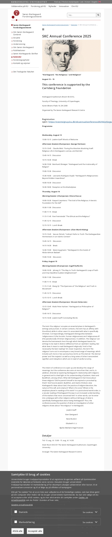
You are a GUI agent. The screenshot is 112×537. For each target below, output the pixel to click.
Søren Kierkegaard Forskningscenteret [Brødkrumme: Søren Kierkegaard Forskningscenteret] (55, 25)
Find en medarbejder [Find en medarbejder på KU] (70, 2)
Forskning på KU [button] (38, 6)
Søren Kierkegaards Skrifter (25, 53)
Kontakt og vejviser (21, 63)
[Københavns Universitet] (16, 15)
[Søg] (98, 15)
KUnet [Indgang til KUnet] (87, 2)
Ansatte (16, 38)
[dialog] (56, 504)
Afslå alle (17, 531)
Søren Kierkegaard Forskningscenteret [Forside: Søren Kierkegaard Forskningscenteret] (22, 26)
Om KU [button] (74, 6)
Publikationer (19, 50)
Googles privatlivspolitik (22, 505)
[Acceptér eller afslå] (16, 512)
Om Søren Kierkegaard (23, 47)
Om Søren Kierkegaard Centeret (23, 33)
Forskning (17, 41)
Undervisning (19, 44)
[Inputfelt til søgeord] (81, 15)
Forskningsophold (21, 60)
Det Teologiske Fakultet (23, 71)
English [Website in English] (95, 2)
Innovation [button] (64, 6)
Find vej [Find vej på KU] (57, 2)
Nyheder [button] (52, 6)
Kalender (17, 57)
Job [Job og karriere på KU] (82, 2)
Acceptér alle (35, 531)
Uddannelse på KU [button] (19, 6)
